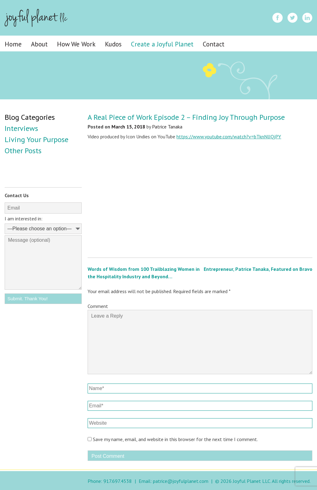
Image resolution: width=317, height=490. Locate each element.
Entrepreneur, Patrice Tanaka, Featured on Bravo (258, 269)
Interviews (21, 128)
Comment (98, 306)
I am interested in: (23, 218)
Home (13, 44)
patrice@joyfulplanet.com (180, 481)
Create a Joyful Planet (162, 44)
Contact (213, 44)
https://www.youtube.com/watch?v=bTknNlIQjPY (228, 136)
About (39, 44)
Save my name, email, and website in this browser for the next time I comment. (175, 439)
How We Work (76, 44)
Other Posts (23, 150)
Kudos (113, 44)
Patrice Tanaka (167, 127)
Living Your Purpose (36, 139)
